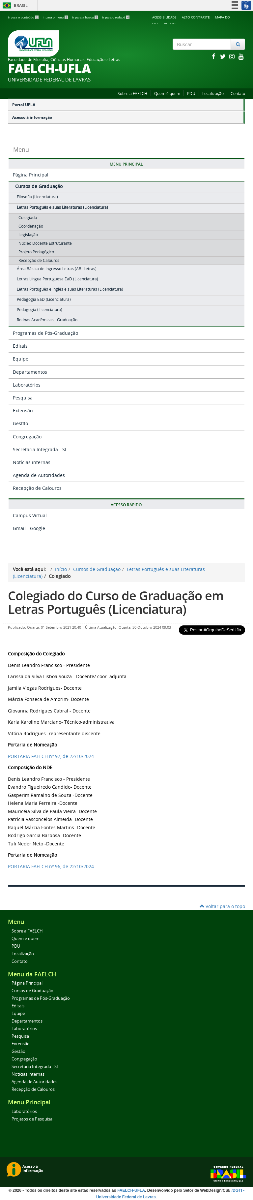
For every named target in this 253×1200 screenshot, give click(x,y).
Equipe (20, 359)
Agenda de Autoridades (39, 475)
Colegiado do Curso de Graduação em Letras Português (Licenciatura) (115, 602)
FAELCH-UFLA (131, 1190)
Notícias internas (31, 462)
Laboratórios (27, 385)
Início (61, 569)
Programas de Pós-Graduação (45, 333)
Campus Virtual (30, 515)
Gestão (20, 423)
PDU (191, 93)
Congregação (27, 436)
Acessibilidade (164, 17)
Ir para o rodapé (115, 17)
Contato (238, 93)
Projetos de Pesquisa (32, 1119)
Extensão (23, 410)
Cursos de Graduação (39, 186)
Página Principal (30, 175)
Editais (20, 346)
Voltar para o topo (222, 906)
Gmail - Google (29, 528)
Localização (213, 93)
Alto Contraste (196, 17)
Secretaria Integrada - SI (39, 449)
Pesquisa (23, 398)
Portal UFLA (23, 105)
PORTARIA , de (51, 756)
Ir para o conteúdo (23, 17)
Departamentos (30, 372)
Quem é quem (167, 93)
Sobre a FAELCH (132, 93)
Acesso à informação (32, 117)
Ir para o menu (55, 17)
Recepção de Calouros (37, 488)
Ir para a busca (85, 17)
